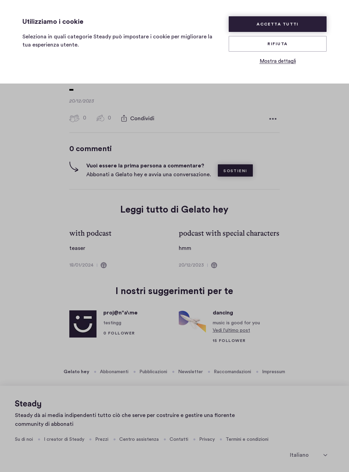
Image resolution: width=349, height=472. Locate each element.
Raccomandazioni (232, 370)
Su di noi (24, 438)
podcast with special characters (229, 231)
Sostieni (235, 169)
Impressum (273, 370)
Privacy (207, 438)
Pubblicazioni (153, 370)
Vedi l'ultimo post (231, 329)
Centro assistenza (139, 438)
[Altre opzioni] (273, 117)
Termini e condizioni (247, 438)
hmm (185, 247)
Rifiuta (277, 44)
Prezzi (101, 438)
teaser (77, 247)
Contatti (179, 438)
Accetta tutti (278, 24)
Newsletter (190, 370)
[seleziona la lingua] (308, 453)
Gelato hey (76, 370)
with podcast (90, 231)
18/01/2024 (81, 263)
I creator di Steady (64, 438)
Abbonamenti (114, 370)
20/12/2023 (191, 263)
